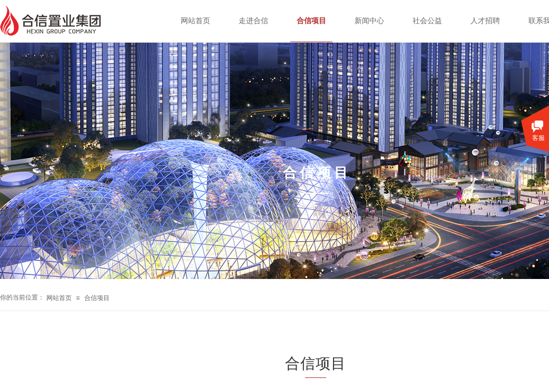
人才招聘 (485, 21)
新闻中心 (369, 21)
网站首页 (59, 298)
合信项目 (97, 298)
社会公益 (427, 21)
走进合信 (253, 21)
